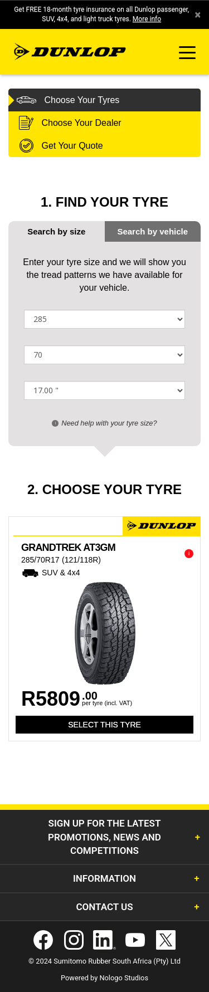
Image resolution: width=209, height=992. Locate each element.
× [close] (198, 14)
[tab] (153, 231)
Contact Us (104, 906)
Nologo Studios (123, 978)
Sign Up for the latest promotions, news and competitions (104, 837)
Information (104, 878)
